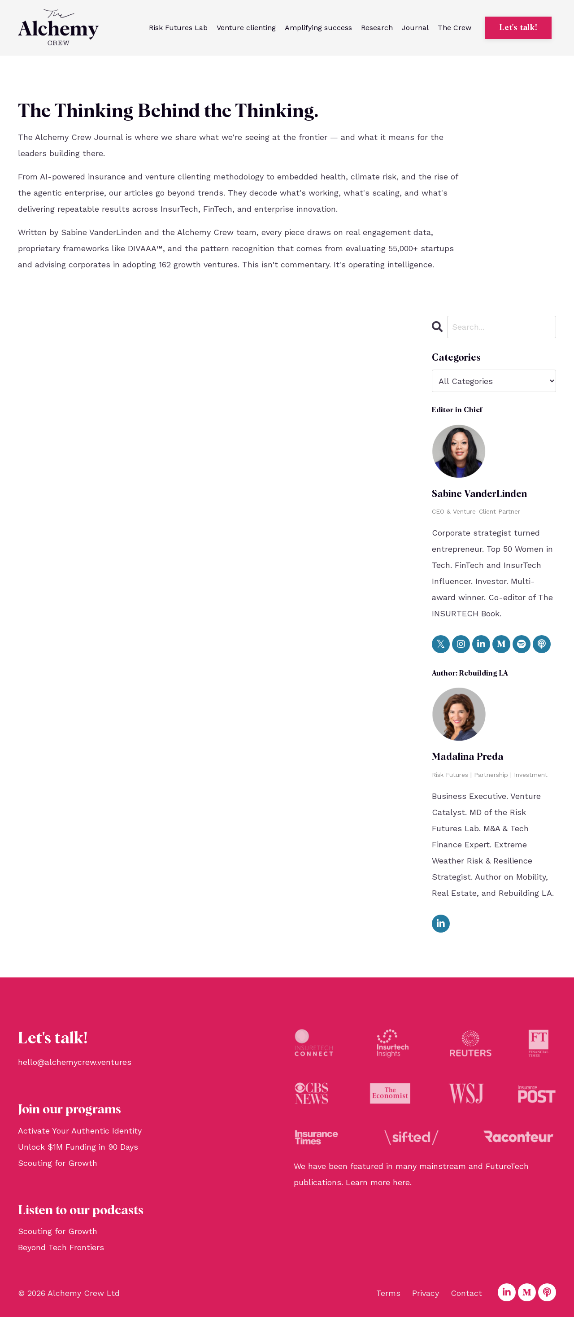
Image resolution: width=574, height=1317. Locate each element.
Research (377, 27)
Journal (415, 27)
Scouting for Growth (57, 1163)
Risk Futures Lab (178, 27)
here (401, 1182)
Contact (466, 1293)
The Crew (454, 27)
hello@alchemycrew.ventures (74, 1062)
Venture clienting (246, 27)
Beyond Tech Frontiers (61, 1247)
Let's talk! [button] (518, 28)
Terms (388, 1293)
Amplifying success (318, 27)
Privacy (425, 1293)
